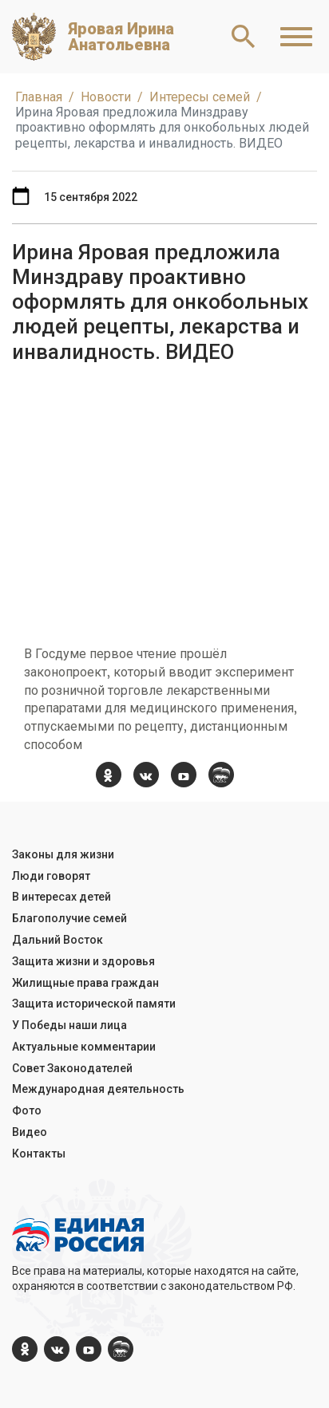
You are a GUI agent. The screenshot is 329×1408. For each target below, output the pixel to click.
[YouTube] (183, 774)
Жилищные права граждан (85, 982)
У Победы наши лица (69, 1025)
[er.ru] (221, 774)
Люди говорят (51, 876)
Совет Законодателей (72, 1068)
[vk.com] (146, 774)
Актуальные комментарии (84, 1046)
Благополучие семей (69, 918)
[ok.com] (108, 774)
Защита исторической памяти (94, 1003)
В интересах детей (61, 896)
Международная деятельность (98, 1089)
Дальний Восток (57, 939)
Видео (29, 1132)
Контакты (38, 1153)
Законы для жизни (63, 854)
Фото (27, 1110)
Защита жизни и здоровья (83, 961)
